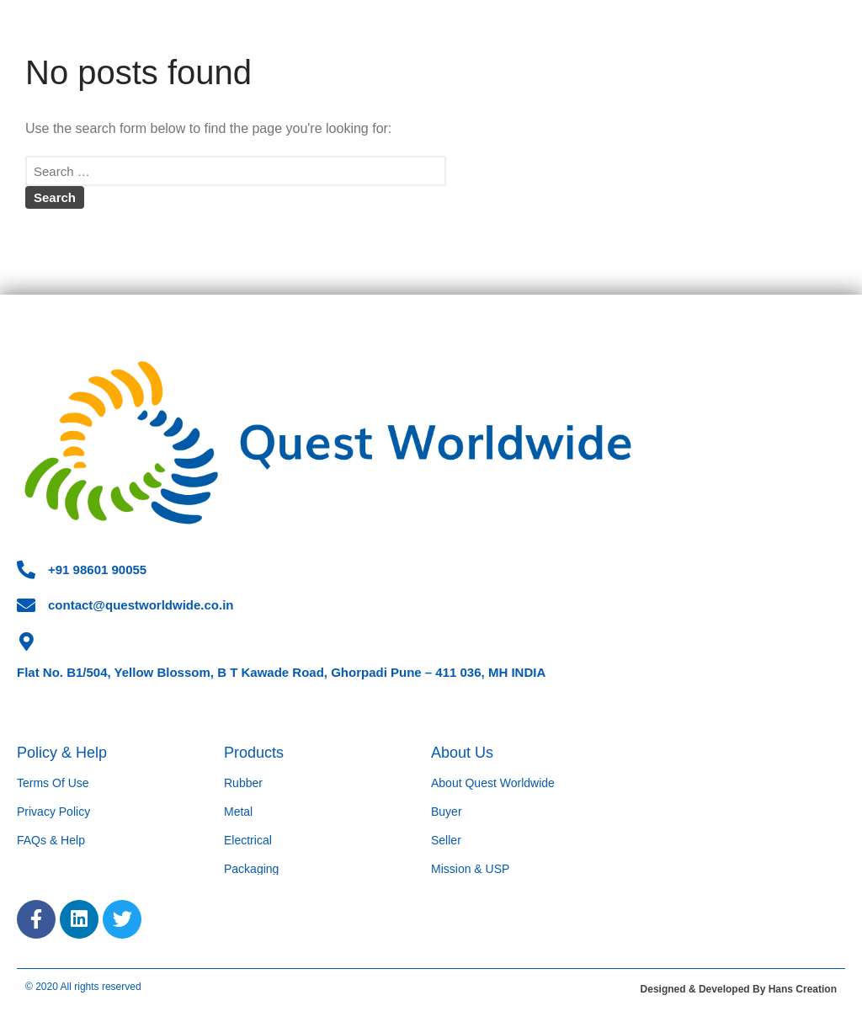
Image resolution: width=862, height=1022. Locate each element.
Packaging (251, 869)
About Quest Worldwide (493, 783)
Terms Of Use (53, 783)
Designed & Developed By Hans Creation (739, 989)
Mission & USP (470, 869)
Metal (238, 811)
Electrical (248, 840)
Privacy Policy (53, 811)
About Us (462, 752)
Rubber (243, 783)
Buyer (446, 811)
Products (254, 752)
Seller (446, 840)
